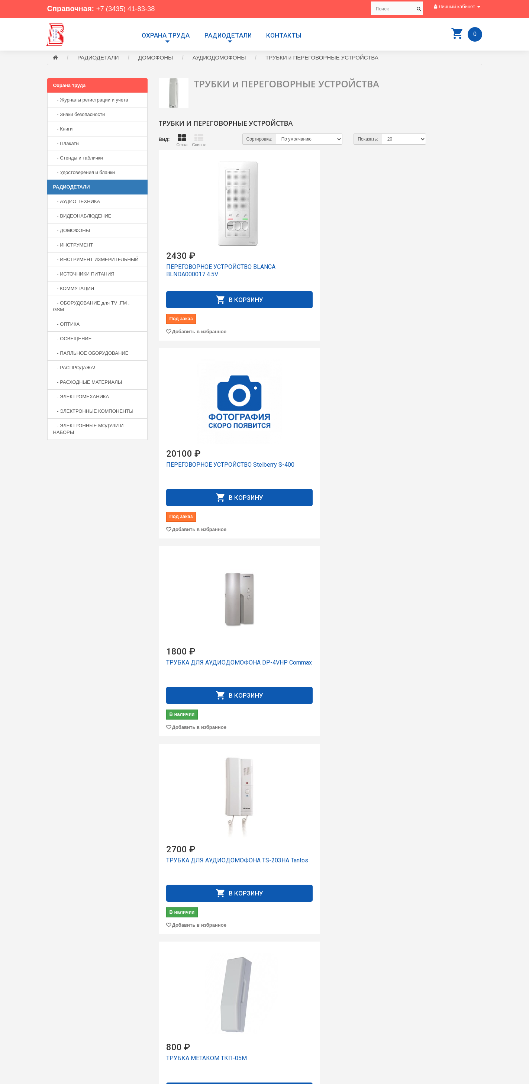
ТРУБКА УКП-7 (187, 861)
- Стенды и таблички (78, 159)
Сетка (181, 141)
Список (199, 141)
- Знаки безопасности (79, 115)
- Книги (63, 130)
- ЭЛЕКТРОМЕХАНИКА (81, 398)
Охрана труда (166, 35)
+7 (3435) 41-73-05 (73, 1022)
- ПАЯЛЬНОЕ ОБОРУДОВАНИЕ (91, 354)
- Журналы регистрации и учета (90, 101)
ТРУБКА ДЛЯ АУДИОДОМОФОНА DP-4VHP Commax (430, 275)
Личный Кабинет (288, 1013)
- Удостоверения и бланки (84, 173)
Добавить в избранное (199, 332)
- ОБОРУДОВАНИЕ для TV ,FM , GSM (91, 307)
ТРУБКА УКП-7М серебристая (319, 861)
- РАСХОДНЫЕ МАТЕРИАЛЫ (87, 383)
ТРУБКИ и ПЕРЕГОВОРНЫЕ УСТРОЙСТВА (321, 58)
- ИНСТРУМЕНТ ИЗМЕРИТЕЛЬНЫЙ (96, 260)
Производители (287, 993)
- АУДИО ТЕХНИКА (76, 202)
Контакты (283, 35)
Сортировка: (259, 140)
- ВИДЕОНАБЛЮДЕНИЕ (82, 217)
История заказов (288, 1020)
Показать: (368, 140)
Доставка (280, 1000)
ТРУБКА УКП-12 (189, 663)
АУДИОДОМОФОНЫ (219, 58)
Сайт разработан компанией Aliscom (196, 1077)
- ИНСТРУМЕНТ (73, 246)
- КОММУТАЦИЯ (73, 289)
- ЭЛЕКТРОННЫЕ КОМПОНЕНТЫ (93, 412)
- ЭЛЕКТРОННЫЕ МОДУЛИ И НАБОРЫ (88, 430)
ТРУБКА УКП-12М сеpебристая (414, 667)
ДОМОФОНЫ (155, 58)
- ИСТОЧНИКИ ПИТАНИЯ (83, 275)
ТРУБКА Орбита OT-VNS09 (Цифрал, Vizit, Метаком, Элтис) (425, 473)
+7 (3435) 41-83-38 (128, 8)
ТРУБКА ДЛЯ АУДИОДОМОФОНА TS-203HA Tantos (208, 473)
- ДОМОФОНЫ (71, 231)
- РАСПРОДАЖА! (74, 368)
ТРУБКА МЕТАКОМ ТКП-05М (317, 465)
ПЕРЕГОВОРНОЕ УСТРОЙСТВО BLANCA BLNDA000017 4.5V (209, 271)
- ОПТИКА (66, 325)
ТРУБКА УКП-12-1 (303, 663)
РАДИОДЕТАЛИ (228, 35)
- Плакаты (66, 144)
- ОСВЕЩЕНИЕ (72, 339)
